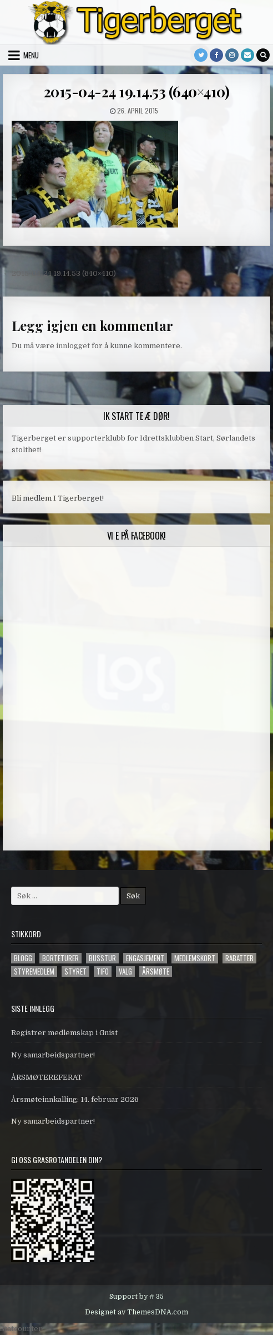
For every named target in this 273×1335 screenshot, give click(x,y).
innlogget (73, 346)
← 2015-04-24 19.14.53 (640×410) (59, 273)
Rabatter (239, 958)
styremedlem (34, 971)
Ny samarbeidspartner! (53, 1055)
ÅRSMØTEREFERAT (46, 1077)
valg (125, 971)
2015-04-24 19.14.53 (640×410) (137, 91)
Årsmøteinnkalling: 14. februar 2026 (75, 1099)
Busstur (102, 958)
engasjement (145, 958)
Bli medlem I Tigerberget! (58, 498)
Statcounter (21, 1328)
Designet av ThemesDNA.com (136, 1312)
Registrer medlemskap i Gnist (64, 1033)
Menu (31, 55)
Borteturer (60, 958)
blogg (23, 958)
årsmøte (155, 971)
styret (75, 971)
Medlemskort (194, 958)
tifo (103, 971)
